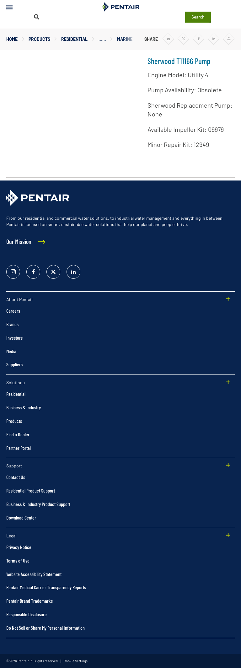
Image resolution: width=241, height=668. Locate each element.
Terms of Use (17, 560)
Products (39, 39)
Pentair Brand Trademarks (29, 601)
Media (11, 351)
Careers (13, 311)
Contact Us (15, 477)
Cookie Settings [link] (75, 661)
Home (12, 39)
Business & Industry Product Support (38, 504)
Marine (124, 39)
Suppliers (14, 364)
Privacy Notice (18, 547)
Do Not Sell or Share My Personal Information (45, 628)
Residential (74, 39)
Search (198, 16)
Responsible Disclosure (26, 614)
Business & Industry (23, 407)
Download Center (21, 517)
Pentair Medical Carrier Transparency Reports (46, 587)
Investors (14, 338)
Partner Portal (18, 448)
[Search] (36, 17)
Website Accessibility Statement (34, 574)
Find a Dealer (17, 434)
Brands (12, 324)
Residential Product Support (30, 490)
